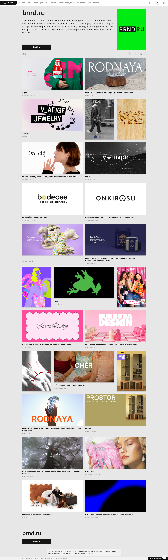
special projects (40, 3)
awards (53, 3)
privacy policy (49, 558)
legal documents (61, 558)
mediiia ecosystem (66, 3)
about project (93, 3)
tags (29, 3)
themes (22, 3)
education (81, 3)
